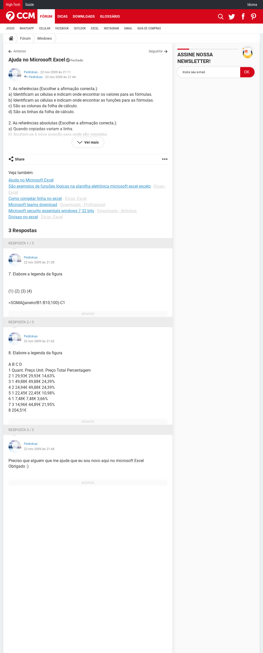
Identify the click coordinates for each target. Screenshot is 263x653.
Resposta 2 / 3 (21, 322)
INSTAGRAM (111, 28)
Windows (44, 38)
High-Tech (13, 5)
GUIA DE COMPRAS (149, 28)
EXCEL (95, 28)
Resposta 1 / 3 (21, 243)
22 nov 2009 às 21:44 (60, 77)
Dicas (62, 16)
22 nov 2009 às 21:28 (39, 262)
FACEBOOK (62, 28)
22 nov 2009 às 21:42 (39, 341)
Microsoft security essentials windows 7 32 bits (51, 210)
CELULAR (44, 28)
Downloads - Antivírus (117, 210)
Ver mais (91, 142)
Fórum (46, 16)
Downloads (84, 16)
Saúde (29, 5)
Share (20, 159)
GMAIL (128, 28)
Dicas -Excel (76, 198)
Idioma (252, 5)
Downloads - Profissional (82, 204)
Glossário (110, 16)
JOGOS (10, 28)
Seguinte (156, 51)
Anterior (19, 51)
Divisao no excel (23, 217)
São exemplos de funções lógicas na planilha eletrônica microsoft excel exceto (79, 186)
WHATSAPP (27, 28)
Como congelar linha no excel (35, 198)
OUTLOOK (80, 28)
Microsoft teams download (32, 204)
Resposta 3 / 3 (21, 430)
